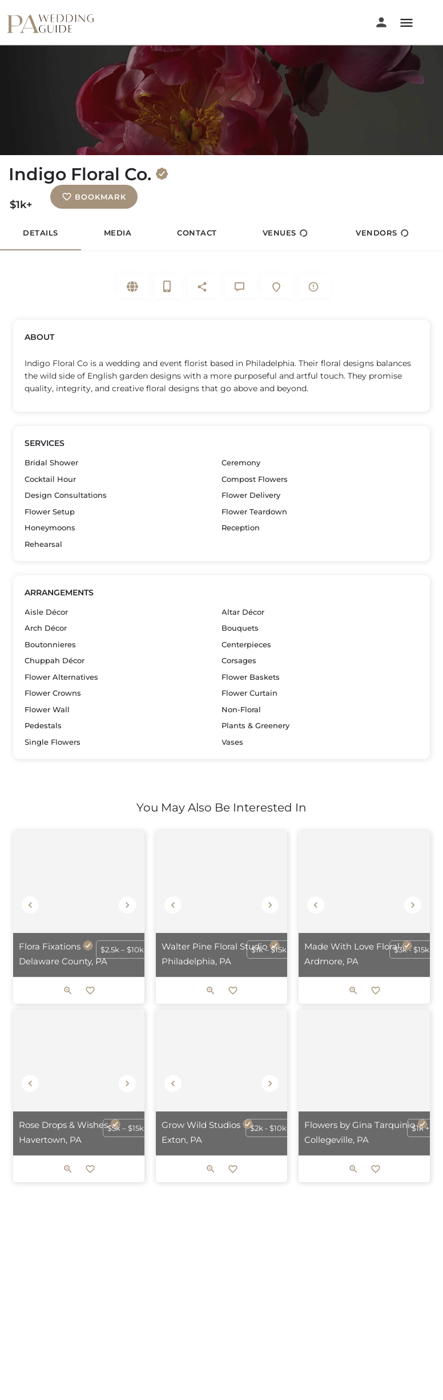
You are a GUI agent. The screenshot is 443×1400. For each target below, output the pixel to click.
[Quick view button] (68, 992)
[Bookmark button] (90, 992)
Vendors (382, 233)
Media (118, 232)
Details (40, 232)
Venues (285, 233)
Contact (197, 232)
